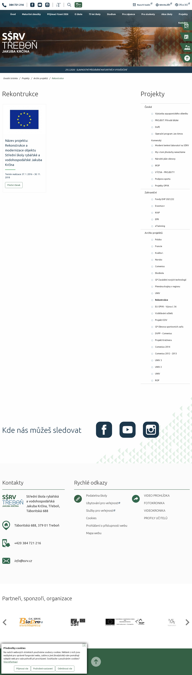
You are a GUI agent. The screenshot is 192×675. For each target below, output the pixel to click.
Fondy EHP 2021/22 (164, 199)
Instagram (47, 5)
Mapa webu (93, 533)
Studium (111, 14)
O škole (78, 14)
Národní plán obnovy (165, 159)
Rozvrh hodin (142, 5)
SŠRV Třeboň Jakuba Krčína (16, 53)
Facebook (32, 5)
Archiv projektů (40, 78)
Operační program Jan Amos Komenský (167, 135)
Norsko (158, 259)
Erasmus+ (160, 206)
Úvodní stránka (10, 78)
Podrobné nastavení (43, 668)
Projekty (183, 14)
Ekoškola (159, 273)
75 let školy (95, 14)
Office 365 (182, 5)
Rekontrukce (58, 78)
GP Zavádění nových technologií (170, 280)
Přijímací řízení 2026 (57, 14)
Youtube (40, 5)
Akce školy (166, 14)
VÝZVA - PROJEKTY (165, 172)
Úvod (13, 14)
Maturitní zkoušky (31, 14)
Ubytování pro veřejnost (102, 503)
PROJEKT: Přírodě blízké (166, 120)
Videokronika (154, 510)
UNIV (157, 293)
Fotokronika (154, 503)
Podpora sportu (162, 179)
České (148, 106)
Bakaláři (163, 5)
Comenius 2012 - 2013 (166, 353)
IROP (157, 165)
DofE (157, 127)
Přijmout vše (22, 668)
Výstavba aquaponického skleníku (171, 113)
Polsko (158, 239)
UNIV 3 (158, 360)
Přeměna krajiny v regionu (167, 286)
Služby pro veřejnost (99, 510)
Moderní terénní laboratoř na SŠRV (172, 145)
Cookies (91, 518)
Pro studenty (148, 14)
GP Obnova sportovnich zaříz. (169, 326)
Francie (158, 246)
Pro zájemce (128, 14)
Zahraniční (151, 192)
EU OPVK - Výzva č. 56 (165, 306)
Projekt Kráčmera (163, 340)
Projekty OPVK (162, 185)
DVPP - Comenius (163, 333)
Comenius (160, 266)
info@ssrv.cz (23, 561)
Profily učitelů (155, 518)
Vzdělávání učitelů (164, 313)
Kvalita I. (159, 253)
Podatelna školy (96, 495)
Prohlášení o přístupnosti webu (106, 525)
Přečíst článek (13, 185)
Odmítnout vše (65, 668)
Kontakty (183, 23)
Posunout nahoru (96, 662)
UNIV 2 (158, 367)
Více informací (10, 662)
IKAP (157, 212)
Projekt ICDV (161, 320)
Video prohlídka (157, 495)
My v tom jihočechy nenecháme (170, 152)
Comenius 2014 (162, 347)
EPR (157, 219)
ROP (157, 380)
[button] (6, 622)
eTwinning (160, 226)
